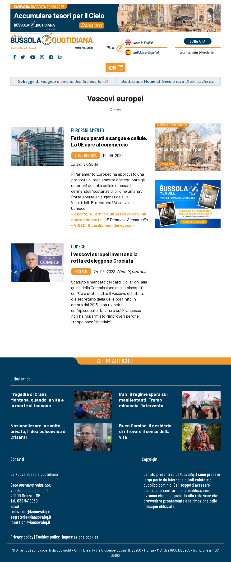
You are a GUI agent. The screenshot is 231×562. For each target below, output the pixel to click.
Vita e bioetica (86, 155)
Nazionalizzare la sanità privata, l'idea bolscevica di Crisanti (38, 431)
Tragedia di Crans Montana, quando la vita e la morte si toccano (37, 399)
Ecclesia (81, 271)
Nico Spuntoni (131, 271)
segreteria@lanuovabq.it (30, 517)
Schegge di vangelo (37, 81)
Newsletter (197, 52)
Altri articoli (115, 360)
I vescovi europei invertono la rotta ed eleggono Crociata (104, 257)
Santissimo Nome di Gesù (146, 81)
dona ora (198, 41)
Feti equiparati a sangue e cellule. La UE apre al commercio (109, 141)
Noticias (146, 52)
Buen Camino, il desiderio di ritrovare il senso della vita (145, 431)
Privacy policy (21, 536)
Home (115, 109)
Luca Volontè (84, 164)
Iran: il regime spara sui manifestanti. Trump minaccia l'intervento (143, 399)
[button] (115, 68)
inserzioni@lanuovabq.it (30, 522)
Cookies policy (48, 536)
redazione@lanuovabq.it (30, 511)
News (143, 42)
